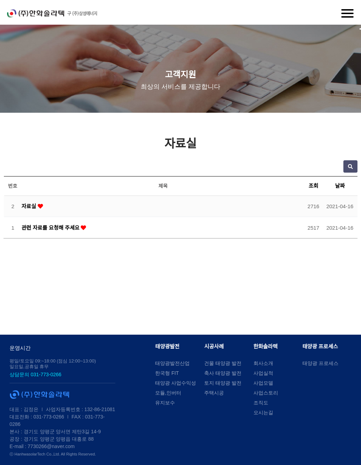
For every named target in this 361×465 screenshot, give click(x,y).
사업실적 (263, 373)
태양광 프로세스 (320, 346)
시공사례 (214, 346)
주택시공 (214, 393)
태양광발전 (167, 346)
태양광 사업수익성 (175, 383)
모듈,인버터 (168, 393)
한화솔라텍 (265, 346)
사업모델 (263, 383)
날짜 (340, 186)
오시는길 (263, 412)
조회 (313, 186)
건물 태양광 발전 (222, 363)
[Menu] (347, 13)
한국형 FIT (167, 373)
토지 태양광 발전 (222, 383)
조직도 (260, 402)
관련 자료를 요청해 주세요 (51, 228)
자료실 (30, 206)
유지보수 (165, 402)
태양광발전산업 (172, 363)
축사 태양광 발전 (222, 373)
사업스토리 (265, 393)
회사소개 (263, 363)
